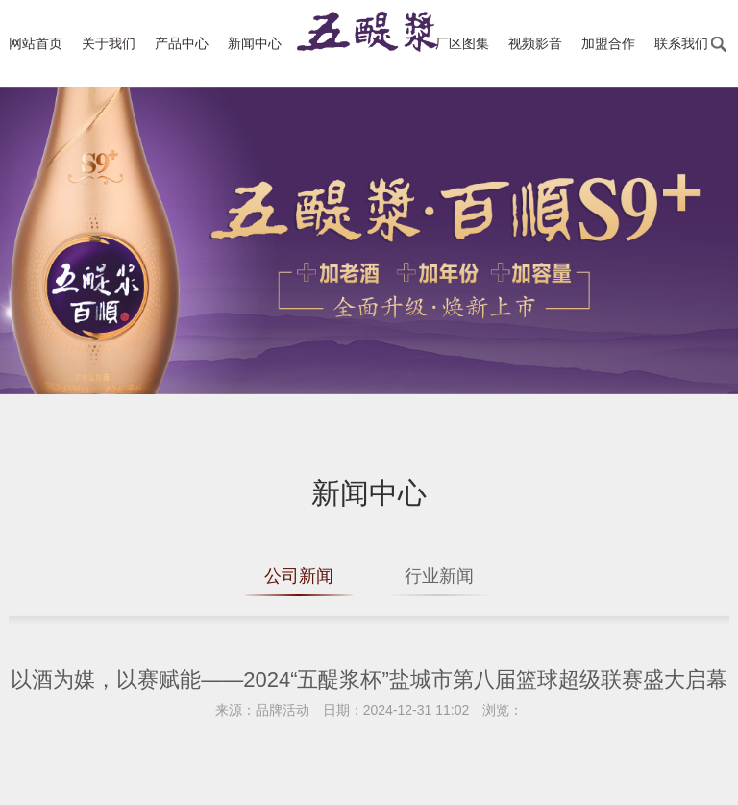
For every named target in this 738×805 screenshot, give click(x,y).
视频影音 (535, 43)
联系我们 (681, 43)
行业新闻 (439, 576)
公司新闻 (298, 576)
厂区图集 (462, 43)
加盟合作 (608, 43)
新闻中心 (255, 43)
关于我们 (108, 43)
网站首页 (35, 43)
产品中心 (182, 43)
